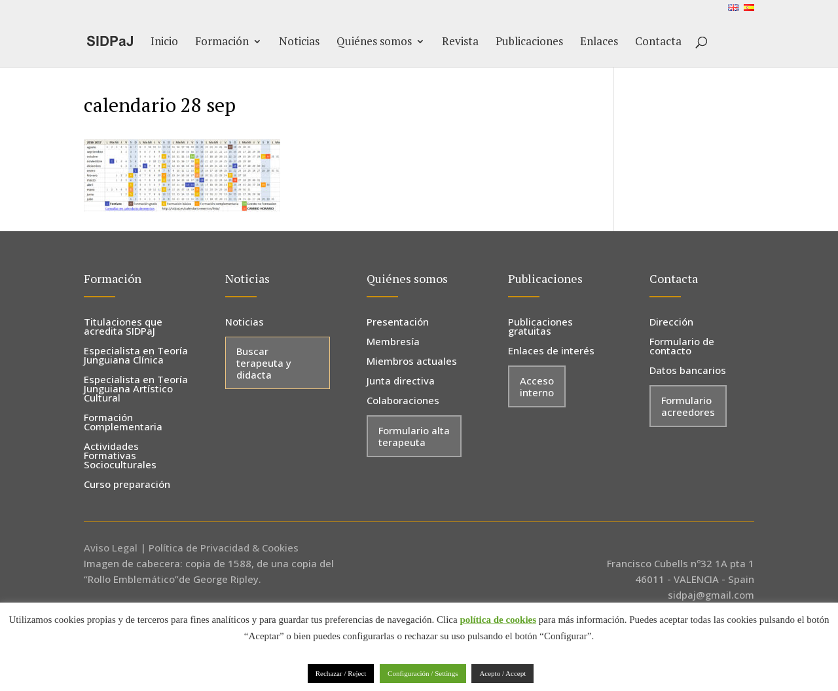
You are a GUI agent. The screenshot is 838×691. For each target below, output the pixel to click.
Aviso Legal (110, 547)
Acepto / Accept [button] (502, 673)
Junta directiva (401, 381)
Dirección (671, 322)
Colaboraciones (403, 401)
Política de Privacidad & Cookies (224, 547)
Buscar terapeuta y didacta (263, 363)
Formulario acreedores (688, 406)
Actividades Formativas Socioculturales (120, 456)
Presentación (398, 322)
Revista (460, 42)
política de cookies (498, 619)
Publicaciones (529, 42)
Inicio (164, 42)
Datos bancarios (687, 371)
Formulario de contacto (681, 347)
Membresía (393, 342)
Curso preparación (127, 485)
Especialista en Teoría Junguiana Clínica (136, 356)
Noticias (299, 42)
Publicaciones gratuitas (540, 327)
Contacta (658, 42)
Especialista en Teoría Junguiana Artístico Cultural (136, 389)
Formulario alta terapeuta (414, 436)
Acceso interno (537, 386)
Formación (222, 42)
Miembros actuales (412, 361)
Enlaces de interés (551, 351)
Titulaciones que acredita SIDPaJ (123, 327)
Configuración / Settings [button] (423, 673)
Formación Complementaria (123, 423)
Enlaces (599, 42)
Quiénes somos (374, 42)
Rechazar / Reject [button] (341, 673)
